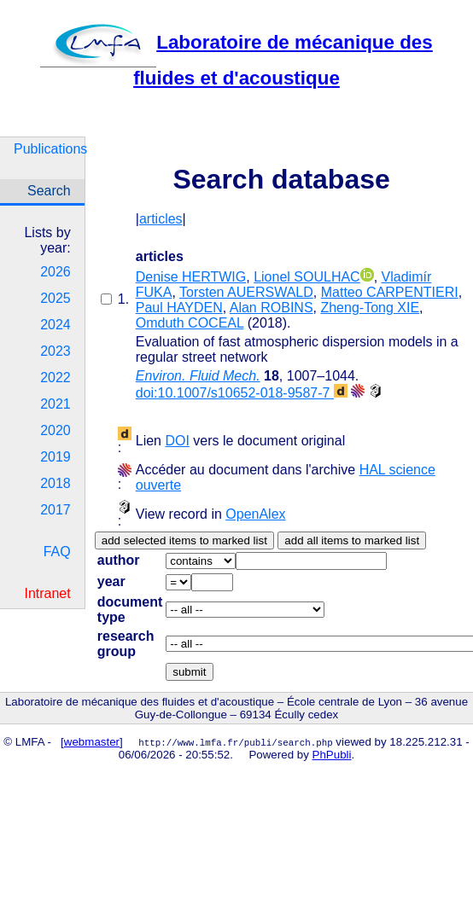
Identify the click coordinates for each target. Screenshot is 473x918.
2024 (55, 324)
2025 (55, 298)
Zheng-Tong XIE (369, 307)
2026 (55, 271)
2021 (55, 404)
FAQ (57, 551)
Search (49, 190)
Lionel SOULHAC (307, 277)
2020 (55, 430)
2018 (55, 483)
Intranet (47, 593)
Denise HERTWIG (191, 277)
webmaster (92, 741)
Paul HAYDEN (179, 307)
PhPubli (332, 754)
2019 (55, 457)
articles (161, 219)
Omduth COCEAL (190, 323)
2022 (55, 377)
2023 (55, 351)
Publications (49, 149)
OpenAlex (255, 514)
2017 (55, 510)
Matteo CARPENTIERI (389, 292)
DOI (177, 440)
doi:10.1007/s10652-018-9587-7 (241, 393)
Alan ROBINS (271, 307)
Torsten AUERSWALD (246, 292)
